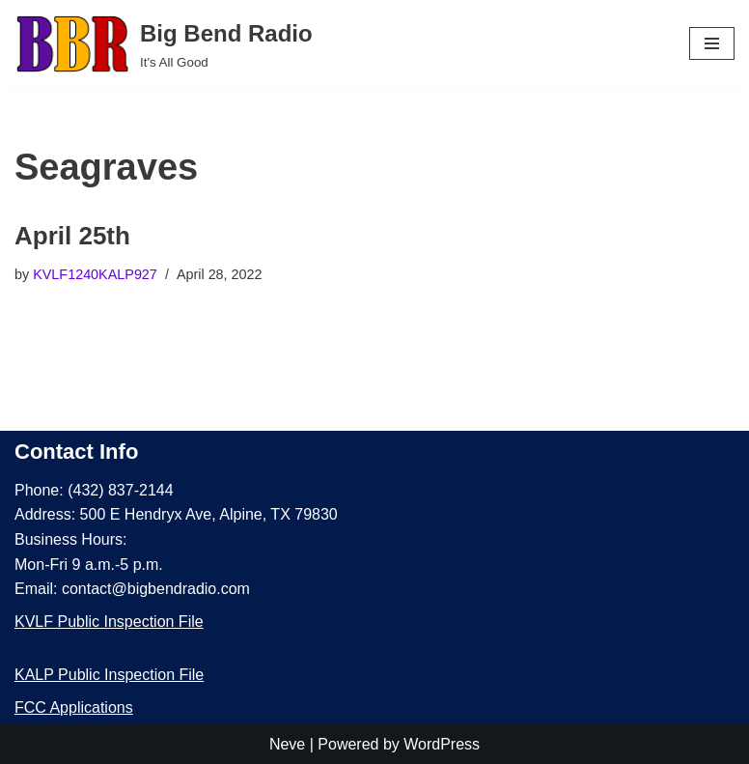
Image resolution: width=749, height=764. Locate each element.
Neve (287, 744)
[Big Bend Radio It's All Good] (163, 44)
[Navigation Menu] (712, 43)
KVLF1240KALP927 (95, 274)
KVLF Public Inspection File (109, 621)
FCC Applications (73, 707)
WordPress (441, 744)
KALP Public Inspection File (109, 674)
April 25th (72, 235)
